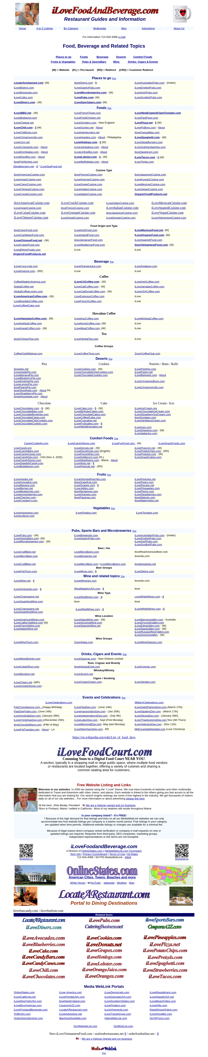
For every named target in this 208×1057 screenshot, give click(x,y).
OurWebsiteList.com (85, 1026)
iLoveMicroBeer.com (26, 556)
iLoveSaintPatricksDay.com (151, 707)
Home (22, 28)
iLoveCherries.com (25, 497)
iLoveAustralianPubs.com (150, 82)
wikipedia (109, 882)
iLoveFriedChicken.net (87, 117)
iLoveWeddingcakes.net (88, 426)
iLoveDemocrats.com (116, 992)
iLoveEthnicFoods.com (27, 249)
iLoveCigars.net (23, 682)
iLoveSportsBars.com (26, 538)
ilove (137, 588)
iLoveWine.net (22, 580)
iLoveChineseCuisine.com (29, 189)
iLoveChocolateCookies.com (91, 375)
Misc (124, 28)
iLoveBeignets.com (146, 375)
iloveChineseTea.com (26, 338)
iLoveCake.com (83, 408)
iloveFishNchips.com (26, 161)
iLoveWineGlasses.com (148, 642)
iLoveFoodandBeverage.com (31, 1009)
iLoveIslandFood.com (86, 235)
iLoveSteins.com (144, 571)
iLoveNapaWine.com (86, 619)
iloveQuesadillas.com (147, 132)
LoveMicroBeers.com (86, 551)
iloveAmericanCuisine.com (29, 174)
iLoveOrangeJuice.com (87, 266)
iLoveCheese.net (24, 122)
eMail (128, 857)
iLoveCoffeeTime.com (87, 353)
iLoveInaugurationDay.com (89, 711)
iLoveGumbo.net (83, 127)
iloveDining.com (83, 82)
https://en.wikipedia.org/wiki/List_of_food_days (104, 737)
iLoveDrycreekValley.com (149, 622)
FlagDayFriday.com (25, 711)
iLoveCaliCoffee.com (86, 286)
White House (77, 882)
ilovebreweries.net (145, 564)
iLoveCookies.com (85, 369)
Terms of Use (117, 854)
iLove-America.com (70, 992)
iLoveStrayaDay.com (147, 715)
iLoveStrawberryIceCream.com (153, 414)
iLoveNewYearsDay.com (88, 729)
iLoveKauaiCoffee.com (27, 328)
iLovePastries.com (145, 369)
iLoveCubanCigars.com (88, 681)
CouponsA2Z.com (69, 1005)
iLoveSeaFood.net (51, 166)
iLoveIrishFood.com (85, 230)
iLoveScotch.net (83, 673)
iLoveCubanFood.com (27, 244)
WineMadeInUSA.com (87, 588)
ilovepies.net (21, 369)
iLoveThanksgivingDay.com (151, 719)
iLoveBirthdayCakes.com (88, 411)
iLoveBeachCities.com (163, 1001)
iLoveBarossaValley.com (149, 619)
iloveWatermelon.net (147, 500)
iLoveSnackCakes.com (148, 457)
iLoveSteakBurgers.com (149, 142)
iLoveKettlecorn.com (86, 457)
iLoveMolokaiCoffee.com (149, 318)
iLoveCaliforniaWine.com (28, 622)
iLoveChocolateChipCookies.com (93, 372)
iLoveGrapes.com (84, 485)
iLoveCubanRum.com (26, 666)
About (99, 127)
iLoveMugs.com (83, 571)
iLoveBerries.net (23, 488)
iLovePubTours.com (25, 571)
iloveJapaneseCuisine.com (150, 174)
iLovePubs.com (23, 535)
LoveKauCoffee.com (87, 318)
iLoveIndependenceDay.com (90, 715)
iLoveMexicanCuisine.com (150, 184)
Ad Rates (132, 854)
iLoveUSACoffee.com (147, 291)
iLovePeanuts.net (84, 466)
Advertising (148, 28)
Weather (122, 882)
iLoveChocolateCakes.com (29, 417)
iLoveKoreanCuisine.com (149, 179)
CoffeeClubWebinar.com (28, 353)
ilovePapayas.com (85, 497)
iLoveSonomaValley (146, 634)
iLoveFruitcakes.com (86, 423)
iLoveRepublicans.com (163, 992)
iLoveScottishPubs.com (148, 97)
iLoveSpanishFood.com (148, 239)
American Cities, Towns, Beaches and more (102, 877)
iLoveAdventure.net (70, 1013)
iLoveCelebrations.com (58, 702)
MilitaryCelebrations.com (149, 702)
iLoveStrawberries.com (148, 494)
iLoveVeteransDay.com (148, 724)
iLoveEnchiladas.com (26, 152)
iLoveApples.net (23, 479)
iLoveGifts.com (158, 1005)
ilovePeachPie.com (25, 387)
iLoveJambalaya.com (86, 147)
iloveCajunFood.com (26, 230)
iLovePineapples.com (147, 488)
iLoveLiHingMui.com (86, 152)
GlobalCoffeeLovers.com (28, 291)
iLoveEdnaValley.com (147, 625)
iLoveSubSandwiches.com (150, 147)
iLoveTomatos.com (147, 512)
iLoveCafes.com (23, 97)
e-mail (121, 36)
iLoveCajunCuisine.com (28, 184)
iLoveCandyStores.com (81, 443)
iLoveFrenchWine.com (27, 625)
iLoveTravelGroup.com (117, 1013)
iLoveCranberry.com (25, 500)
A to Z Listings (44, 28)
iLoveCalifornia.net (25, 996)
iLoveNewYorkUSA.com (28, 1001)
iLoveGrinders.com (85, 122)
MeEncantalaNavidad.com (150, 729)
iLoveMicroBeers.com (113, 564)
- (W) (38, 102)
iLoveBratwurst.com (25, 117)
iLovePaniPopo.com (146, 117)
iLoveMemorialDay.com (88, 724)
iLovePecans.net (144, 485)
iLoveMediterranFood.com (89, 244)
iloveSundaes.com (145, 417)
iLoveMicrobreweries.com (29, 541)
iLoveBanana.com (24, 485)
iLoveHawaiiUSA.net (162, 996)
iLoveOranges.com (85, 494)
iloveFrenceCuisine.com (88, 174)
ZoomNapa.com (83, 642)
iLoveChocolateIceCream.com (152, 411)
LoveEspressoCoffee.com (89, 296)
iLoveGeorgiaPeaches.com (90, 479)
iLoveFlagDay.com (85, 707)
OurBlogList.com (123, 1026)
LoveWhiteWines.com (147, 596)
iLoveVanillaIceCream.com (150, 420)
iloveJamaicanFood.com (88, 239)
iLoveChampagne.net (26, 596)
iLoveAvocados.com (25, 482)
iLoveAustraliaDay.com (27, 715)
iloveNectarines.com (86, 491)
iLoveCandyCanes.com (27, 454)
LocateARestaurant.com (73, 1009)
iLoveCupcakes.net (85, 420)
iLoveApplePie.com (25, 372)
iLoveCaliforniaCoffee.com (89, 291)
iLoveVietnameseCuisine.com (169, 217)
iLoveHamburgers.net (86, 132)
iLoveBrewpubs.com (26, 92)
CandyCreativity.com (36, 443)
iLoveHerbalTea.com (86, 338)
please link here (135, 798)
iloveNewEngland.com (72, 1001)
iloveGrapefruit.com (85, 482)
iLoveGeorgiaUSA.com (117, 996)
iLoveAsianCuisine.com (27, 179)
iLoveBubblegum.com (26, 466)
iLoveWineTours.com (26, 642)
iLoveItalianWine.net (26, 628)
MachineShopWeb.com (72, 1018)
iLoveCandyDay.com (26, 457)
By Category (71, 28)
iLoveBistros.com (24, 87)
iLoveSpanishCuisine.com (169, 207)
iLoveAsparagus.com (26, 512)
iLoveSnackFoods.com (171, 443)
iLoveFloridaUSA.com (72, 996)
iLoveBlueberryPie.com (27, 378)
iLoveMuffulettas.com (86, 161)
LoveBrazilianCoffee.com (28, 301)
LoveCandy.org (22, 448)
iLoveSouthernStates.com (119, 1001)
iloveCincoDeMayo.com (28, 724)
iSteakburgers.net (23, 166)
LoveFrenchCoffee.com (88, 301)
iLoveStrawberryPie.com (28, 393)
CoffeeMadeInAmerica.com (30, 281)
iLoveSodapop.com (146, 266)
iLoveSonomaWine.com (88, 622)
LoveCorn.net (22, 142)
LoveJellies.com (84, 488)
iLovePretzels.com (145, 454)
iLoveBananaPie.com (26, 375)
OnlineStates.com (92, 850)
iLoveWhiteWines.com (148, 608)
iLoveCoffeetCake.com (26, 305)
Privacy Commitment (95, 854)
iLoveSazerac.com (85, 658)
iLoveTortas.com (144, 161)
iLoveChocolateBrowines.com (31, 414)
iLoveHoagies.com (85, 137)
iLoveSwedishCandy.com (28, 463)
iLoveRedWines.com (86, 597)
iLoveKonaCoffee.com (87, 323)
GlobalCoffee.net (24, 286)
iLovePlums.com (144, 491)
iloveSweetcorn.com (146, 152)
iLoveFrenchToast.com (87, 112)
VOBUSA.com (22, 1013)
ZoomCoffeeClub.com (147, 353)
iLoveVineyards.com (26, 589)
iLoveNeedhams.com (86, 460)
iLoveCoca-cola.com (26, 266)
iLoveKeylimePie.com (26, 381)
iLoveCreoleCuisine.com (28, 194)
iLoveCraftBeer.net (25, 551)
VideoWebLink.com (115, 1018)
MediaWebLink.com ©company (123, 850)
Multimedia (99, 28)
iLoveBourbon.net (24, 673)
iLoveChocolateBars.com (28, 411)
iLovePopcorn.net (145, 448)
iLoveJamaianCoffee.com (149, 286)
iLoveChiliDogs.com (25, 132)
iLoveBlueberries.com (26, 491)
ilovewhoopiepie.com (26, 396)
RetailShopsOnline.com (163, 1009)
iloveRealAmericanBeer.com (151, 551)
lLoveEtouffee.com (25, 156)
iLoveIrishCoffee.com (147, 281)
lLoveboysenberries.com (28, 494)
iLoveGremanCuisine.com (89, 179)
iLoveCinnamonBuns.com (150, 381)
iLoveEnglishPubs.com (148, 87)
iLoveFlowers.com (115, 1005)
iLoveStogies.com (145, 681)
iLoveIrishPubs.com (146, 92)
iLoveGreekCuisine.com (88, 184)
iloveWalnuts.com (145, 497)
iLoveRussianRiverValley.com (152, 631)
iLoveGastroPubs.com (87, 538)
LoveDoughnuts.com (87, 451)
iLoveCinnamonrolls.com (28, 137)
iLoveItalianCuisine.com (88, 194)
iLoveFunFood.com (123, 443)
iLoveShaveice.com (146, 430)
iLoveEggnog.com (24, 271)
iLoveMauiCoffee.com (87, 328)
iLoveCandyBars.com (26, 451)
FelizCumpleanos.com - (28, 707)
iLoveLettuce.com (24, 515)
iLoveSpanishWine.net (87, 625)
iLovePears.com (144, 482)
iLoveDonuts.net (83, 448)
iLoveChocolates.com (26, 408)
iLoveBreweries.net (85, 556)
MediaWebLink (26, 859)
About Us (178, 28)
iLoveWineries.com (85, 580)
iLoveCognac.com (145, 666)
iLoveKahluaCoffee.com (28, 323)
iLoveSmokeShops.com (28, 685)
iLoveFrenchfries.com (86, 454)
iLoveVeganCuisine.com (149, 189)
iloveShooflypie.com (25, 390)
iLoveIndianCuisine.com (88, 189)
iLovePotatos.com (86, 512)
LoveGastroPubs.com (87, 87)
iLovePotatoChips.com (148, 451)
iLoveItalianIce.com (146, 433)
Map (131, 882)
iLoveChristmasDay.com (28, 719)
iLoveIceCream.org (146, 408)
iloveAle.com (142, 556)
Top (114, 78)
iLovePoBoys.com (145, 127)
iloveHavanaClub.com (87, 666)
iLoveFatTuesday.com (26, 729)
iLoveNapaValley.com (147, 628)
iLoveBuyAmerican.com (28, 1005)
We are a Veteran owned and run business (110, 805)
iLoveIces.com (143, 427)
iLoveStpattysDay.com (148, 711)
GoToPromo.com (160, 1018)
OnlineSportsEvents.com (28, 1018)
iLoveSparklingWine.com (28, 601)
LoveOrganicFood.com (149, 235)
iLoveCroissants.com (26, 147)
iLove (77, 249)
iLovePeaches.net (145, 479)
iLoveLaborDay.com (86, 719)
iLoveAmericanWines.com (29, 619)
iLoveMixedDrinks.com (27, 658)
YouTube (95, 882)
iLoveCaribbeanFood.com (29, 235)
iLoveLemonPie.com (26, 384)
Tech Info (75, 854)
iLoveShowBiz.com (161, 1013)
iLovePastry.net (144, 372)
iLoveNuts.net (82, 463)
